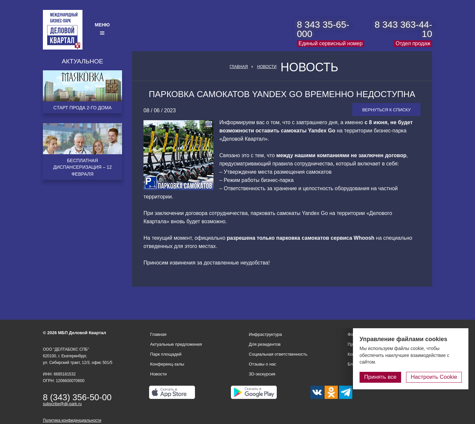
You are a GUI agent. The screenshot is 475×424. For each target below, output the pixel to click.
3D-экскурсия (262, 373)
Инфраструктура (265, 334)
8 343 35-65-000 (323, 29)
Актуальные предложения (176, 344)
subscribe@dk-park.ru (62, 404)
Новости (266, 66)
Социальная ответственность (278, 354)
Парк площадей (165, 354)
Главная (239, 66)
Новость (309, 67)
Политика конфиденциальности (72, 420)
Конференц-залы (167, 364)
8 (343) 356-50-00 (77, 397)
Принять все (380, 377)
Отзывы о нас (262, 364)
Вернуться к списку (386, 109)
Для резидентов (264, 344)
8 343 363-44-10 (403, 29)
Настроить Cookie (434, 377)
